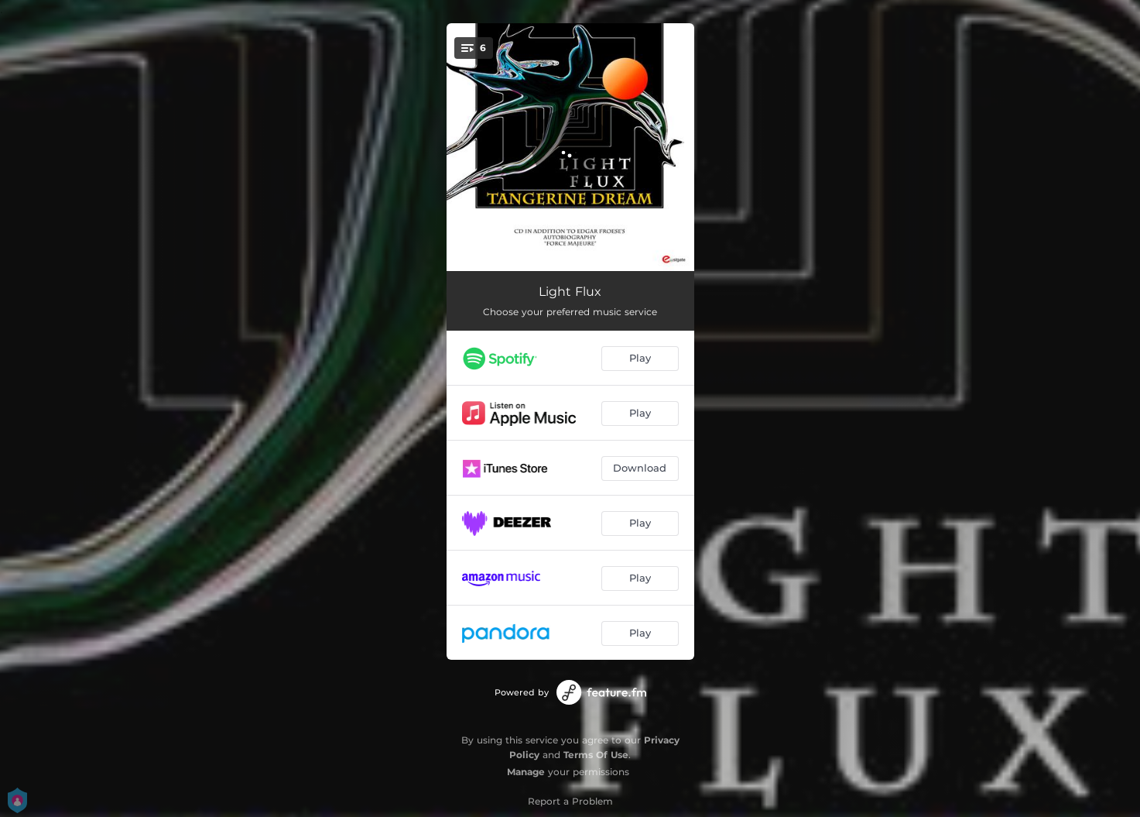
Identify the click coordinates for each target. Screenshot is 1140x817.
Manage (526, 772)
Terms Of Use (595, 754)
